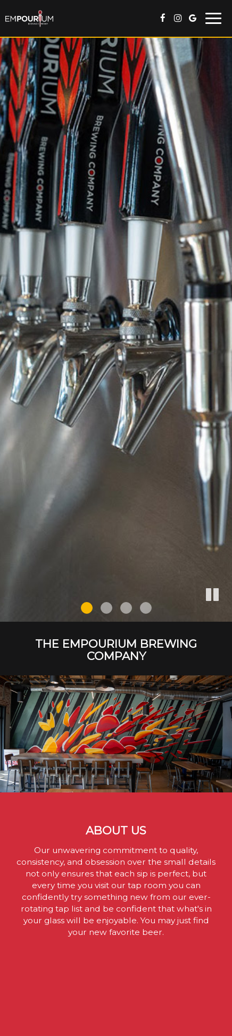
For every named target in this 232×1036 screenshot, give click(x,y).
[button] (224, 614)
